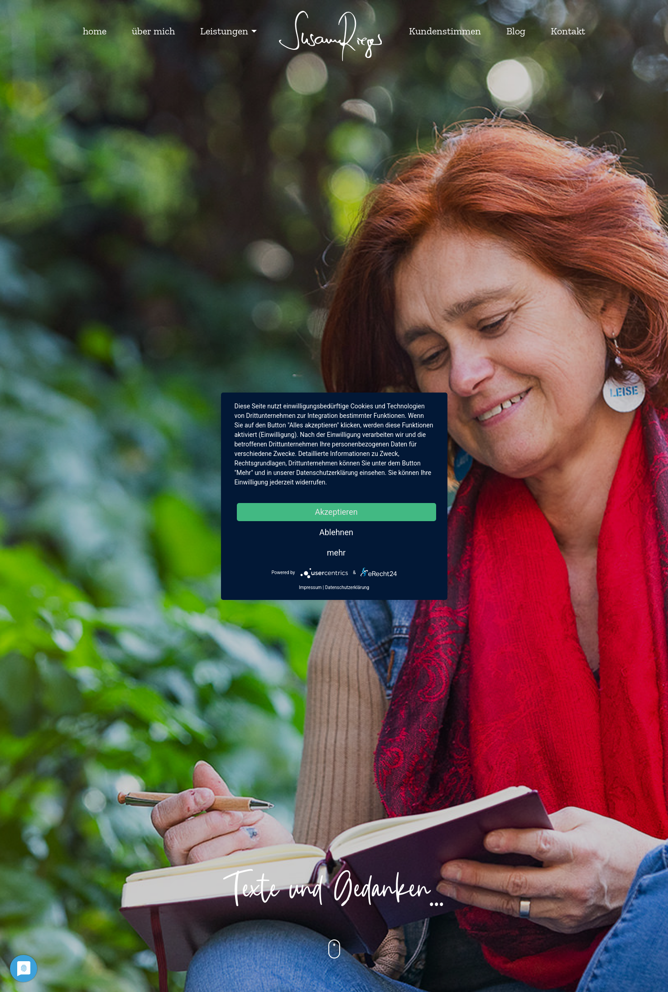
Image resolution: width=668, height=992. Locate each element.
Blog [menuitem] (515, 31)
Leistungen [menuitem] (224, 31)
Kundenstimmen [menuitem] (445, 31)
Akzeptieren (336, 512)
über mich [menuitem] (153, 31)
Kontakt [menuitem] (568, 31)
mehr (336, 552)
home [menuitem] (94, 31)
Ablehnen (336, 532)
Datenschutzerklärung (347, 587)
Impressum (310, 587)
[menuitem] (330, 36)
